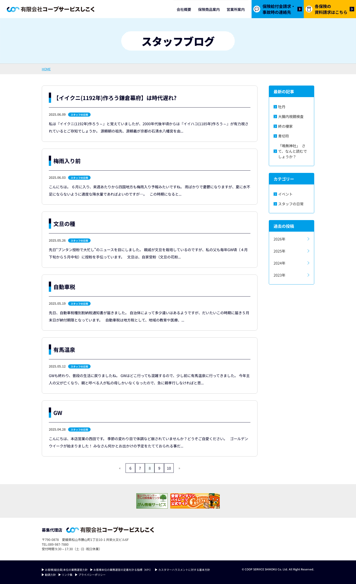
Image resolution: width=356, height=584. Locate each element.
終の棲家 (285, 126)
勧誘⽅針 (50, 575)
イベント (285, 194)
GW (57, 413)
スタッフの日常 (79, 114)
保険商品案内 (209, 9)
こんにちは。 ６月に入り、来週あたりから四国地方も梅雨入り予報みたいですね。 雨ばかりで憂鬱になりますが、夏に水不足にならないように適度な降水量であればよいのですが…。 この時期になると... (149, 190)
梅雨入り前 (67, 161)
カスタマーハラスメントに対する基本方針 (184, 570)
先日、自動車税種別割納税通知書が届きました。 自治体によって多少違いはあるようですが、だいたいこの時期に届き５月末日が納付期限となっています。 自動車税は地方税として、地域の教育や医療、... (149, 316)
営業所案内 (236, 9)
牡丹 (281, 106)
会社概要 (184, 9)
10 (173, 468)
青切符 (283, 136)
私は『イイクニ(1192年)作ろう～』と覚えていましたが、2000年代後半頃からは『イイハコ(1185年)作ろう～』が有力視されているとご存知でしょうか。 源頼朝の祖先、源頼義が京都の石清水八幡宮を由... (148, 127)
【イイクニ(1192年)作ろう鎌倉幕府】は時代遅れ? (114, 98)
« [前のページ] (114, 468)
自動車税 (64, 287)
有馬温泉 (64, 349)
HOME (46, 69)
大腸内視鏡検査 (291, 116)
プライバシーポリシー (92, 575)
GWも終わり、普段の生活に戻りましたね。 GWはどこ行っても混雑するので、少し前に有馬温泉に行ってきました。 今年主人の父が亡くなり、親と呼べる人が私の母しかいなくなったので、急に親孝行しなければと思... (149, 379)
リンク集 (67, 575)
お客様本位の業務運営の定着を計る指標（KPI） (122, 570)
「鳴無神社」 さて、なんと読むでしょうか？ (292, 151)
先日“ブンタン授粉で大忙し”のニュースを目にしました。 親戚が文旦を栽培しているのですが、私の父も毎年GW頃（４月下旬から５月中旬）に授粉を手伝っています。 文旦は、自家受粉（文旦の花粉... (148, 253)
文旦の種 (64, 224)
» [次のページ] (185, 468)
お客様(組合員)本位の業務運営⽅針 (66, 570)
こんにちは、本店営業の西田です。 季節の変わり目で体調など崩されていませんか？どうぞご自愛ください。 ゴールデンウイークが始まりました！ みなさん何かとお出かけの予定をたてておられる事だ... (148, 442)
